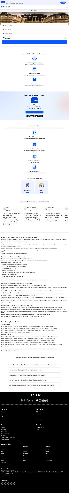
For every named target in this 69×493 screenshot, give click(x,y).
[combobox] (32, 25)
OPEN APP (63, 2)
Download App (34, 112)
